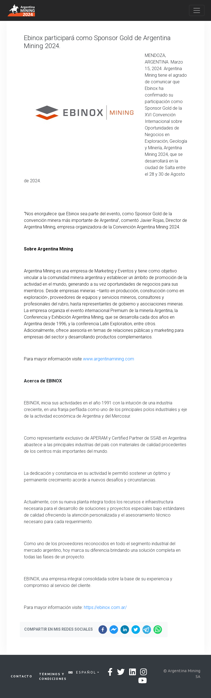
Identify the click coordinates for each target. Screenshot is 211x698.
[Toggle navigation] (196, 10)
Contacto (21, 676)
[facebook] (102, 629)
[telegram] (146, 629)
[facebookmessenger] (113, 629)
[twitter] (135, 629)
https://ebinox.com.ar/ (105, 607)
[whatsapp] (157, 629)
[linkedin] (124, 629)
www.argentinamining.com (108, 359)
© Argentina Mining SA (181, 673)
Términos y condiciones (52, 676)
